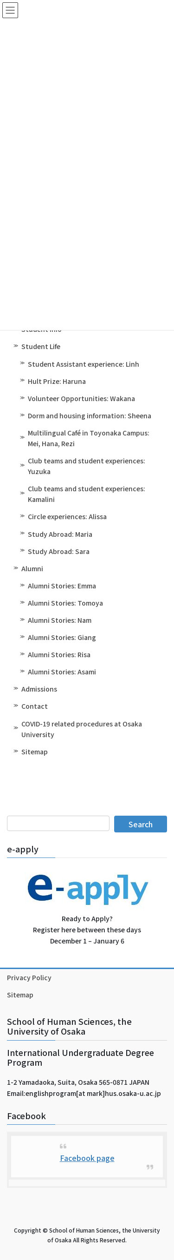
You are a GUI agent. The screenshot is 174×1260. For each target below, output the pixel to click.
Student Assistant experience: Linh (83, 364)
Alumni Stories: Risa (59, 654)
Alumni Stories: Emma (62, 585)
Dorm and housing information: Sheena (89, 415)
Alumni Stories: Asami (62, 671)
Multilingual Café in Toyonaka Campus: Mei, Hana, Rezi (88, 438)
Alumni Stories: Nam (59, 620)
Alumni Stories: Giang (62, 637)
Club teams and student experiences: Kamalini (86, 494)
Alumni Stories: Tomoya (65, 602)
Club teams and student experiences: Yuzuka (86, 466)
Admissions (39, 688)
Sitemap (34, 751)
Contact (34, 706)
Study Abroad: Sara (59, 551)
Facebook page (87, 1157)
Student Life (40, 346)
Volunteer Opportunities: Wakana (81, 398)
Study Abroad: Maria (60, 534)
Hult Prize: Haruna (57, 381)
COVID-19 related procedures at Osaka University (81, 729)
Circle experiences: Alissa (67, 516)
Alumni (32, 568)
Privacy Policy (29, 977)
